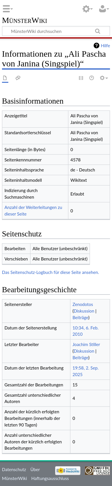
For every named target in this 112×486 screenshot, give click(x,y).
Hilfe (105, 45)
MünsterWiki (24, 20)
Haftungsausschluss (50, 478)
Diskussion (84, 310)
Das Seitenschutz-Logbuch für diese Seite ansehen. (50, 272)
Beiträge (80, 317)
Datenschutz (14, 469)
